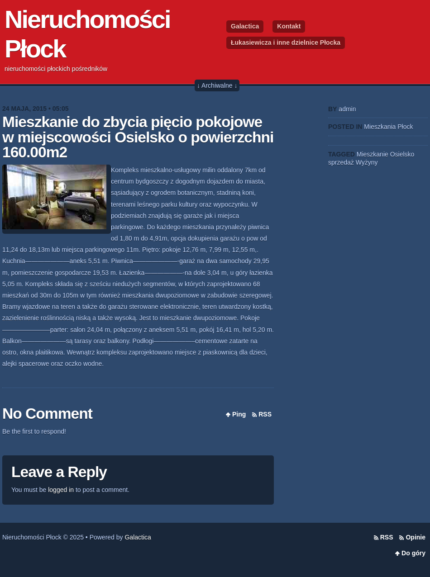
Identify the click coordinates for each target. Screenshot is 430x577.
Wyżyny (367, 162)
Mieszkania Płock (388, 126)
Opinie (415, 537)
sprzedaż (341, 162)
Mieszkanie (372, 154)
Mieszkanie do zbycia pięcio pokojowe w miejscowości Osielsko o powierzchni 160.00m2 (137, 137)
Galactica (245, 26)
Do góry (413, 553)
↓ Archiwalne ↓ (217, 85)
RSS (265, 414)
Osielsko (402, 154)
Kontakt (289, 26)
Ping (239, 414)
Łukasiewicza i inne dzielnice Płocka (285, 42)
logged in (61, 489)
